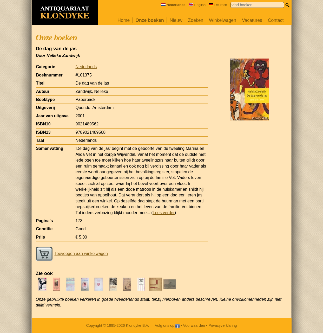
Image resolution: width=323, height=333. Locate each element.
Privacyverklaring (222, 325)
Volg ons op (167, 325)
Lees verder (164, 212)
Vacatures (252, 20)
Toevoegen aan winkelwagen (72, 253)
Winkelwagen (222, 20)
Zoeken (195, 20)
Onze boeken (149, 20)
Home (123, 20)
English (197, 5)
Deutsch (218, 5)
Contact (276, 20)
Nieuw (176, 20)
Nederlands (86, 67)
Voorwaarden (194, 325)
